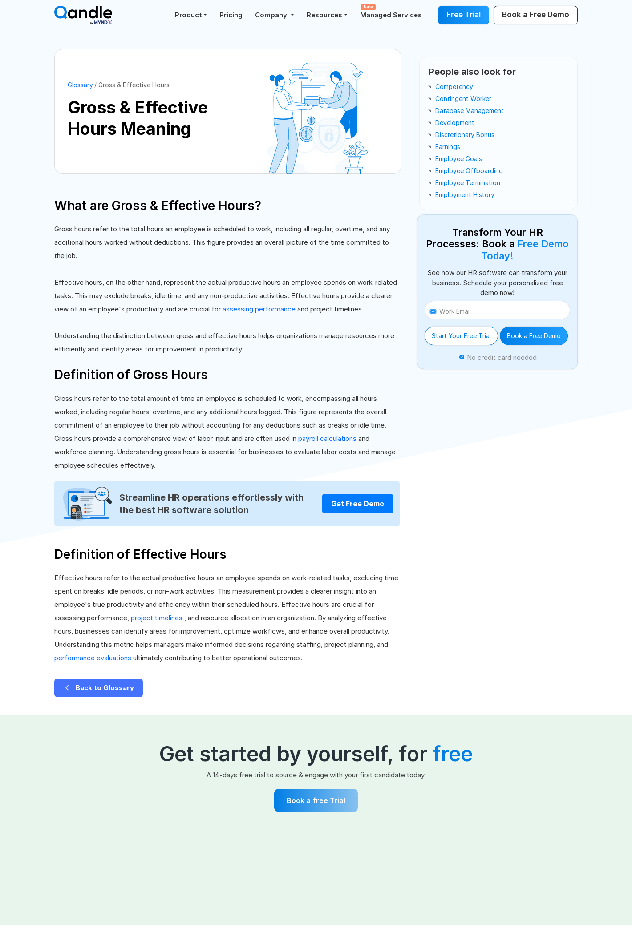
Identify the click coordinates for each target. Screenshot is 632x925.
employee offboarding (469, 170)
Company (272, 15)
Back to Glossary (98, 687)
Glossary (80, 85)
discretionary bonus (464, 134)
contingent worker (463, 98)
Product (188, 15)
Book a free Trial (316, 800)
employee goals (458, 158)
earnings (447, 146)
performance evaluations (93, 658)
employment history (464, 194)
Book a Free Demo (534, 335)
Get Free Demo (357, 503)
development (454, 122)
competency (454, 86)
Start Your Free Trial (461, 335)
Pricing (231, 15)
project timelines (157, 618)
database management (469, 110)
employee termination (467, 182)
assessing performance (260, 309)
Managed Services (391, 11)
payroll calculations (328, 438)
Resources (324, 15)
